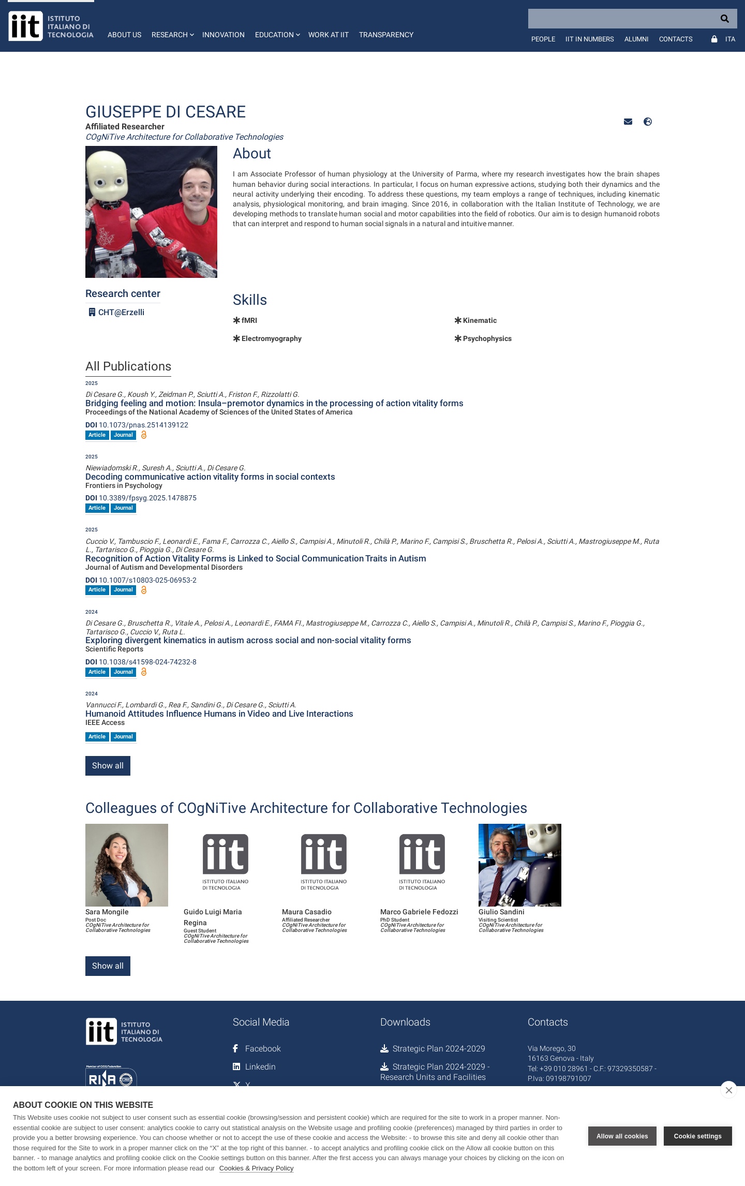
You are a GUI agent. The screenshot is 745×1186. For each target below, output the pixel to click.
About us (124, 35)
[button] (171, 26)
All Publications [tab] (128, 367)
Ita (730, 39)
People (543, 39)
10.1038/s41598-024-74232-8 (141, 662)
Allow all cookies (622, 1136)
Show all (108, 765)
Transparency (386, 35)
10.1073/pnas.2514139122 (136, 425)
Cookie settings (698, 1136)
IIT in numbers (589, 39)
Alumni (636, 39)
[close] (728, 1090)
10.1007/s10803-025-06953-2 (141, 580)
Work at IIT (328, 35)
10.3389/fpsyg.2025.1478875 (141, 498)
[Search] (632, 18)
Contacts (676, 39)
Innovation (223, 35)
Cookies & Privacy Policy (256, 1168)
